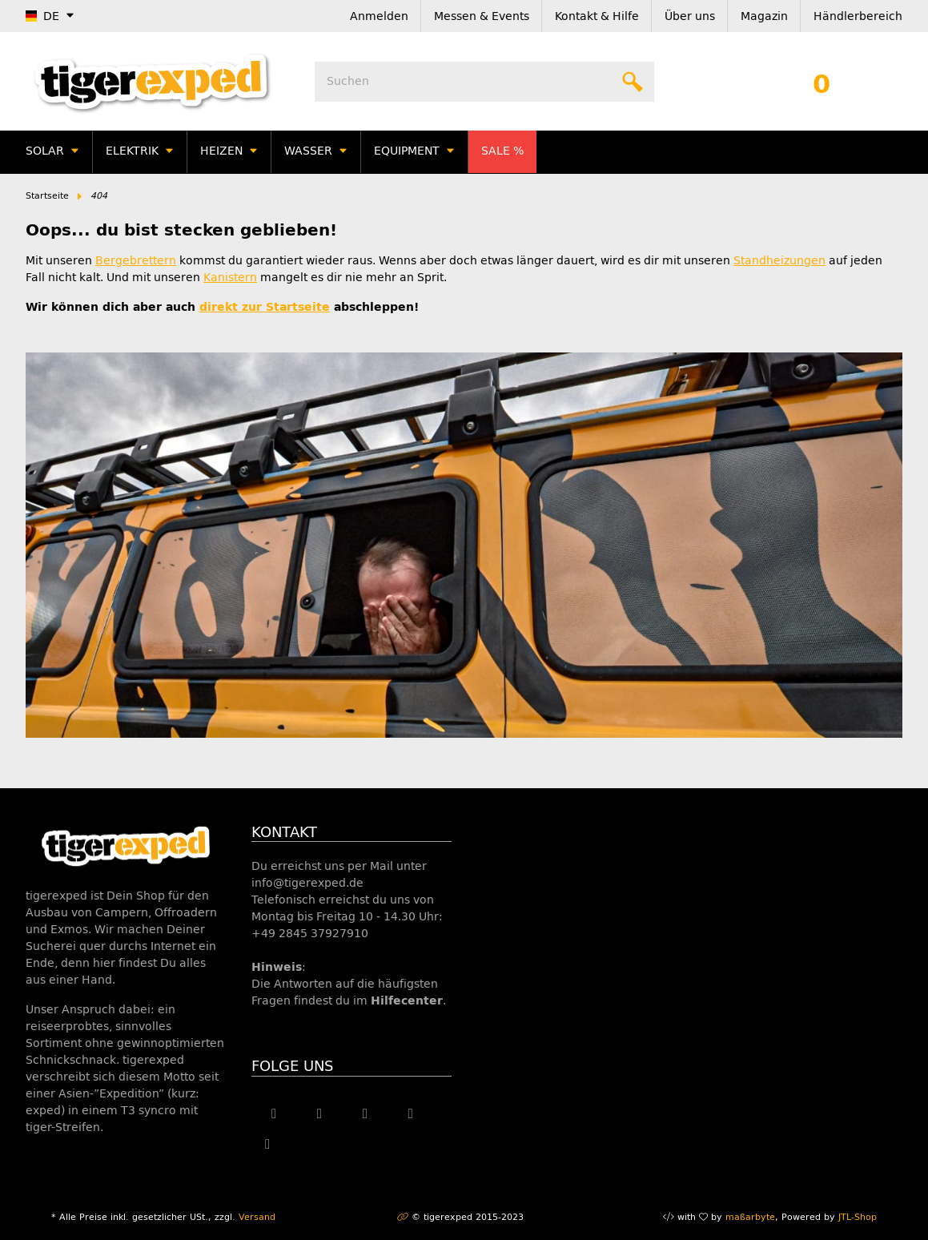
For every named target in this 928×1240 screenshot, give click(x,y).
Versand (257, 1217)
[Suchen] (484, 82)
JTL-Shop (857, 1217)
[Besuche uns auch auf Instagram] (410, 1114)
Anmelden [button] (379, 16)
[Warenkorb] (821, 81)
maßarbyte (750, 1217)
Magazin (764, 16)
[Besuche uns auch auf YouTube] (365, 1114)
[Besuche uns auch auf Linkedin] (267, 1145)
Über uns (690, 16)
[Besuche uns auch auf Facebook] (274, 1114)
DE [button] (42, 16)
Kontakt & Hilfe (597, 16)
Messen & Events (481, 16)
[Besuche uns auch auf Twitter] (319, 1114)
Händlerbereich (858, 16)
